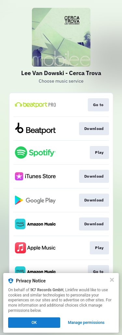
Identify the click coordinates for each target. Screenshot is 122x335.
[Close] (112, 280)
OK (34, 322)
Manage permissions (86, 322)
